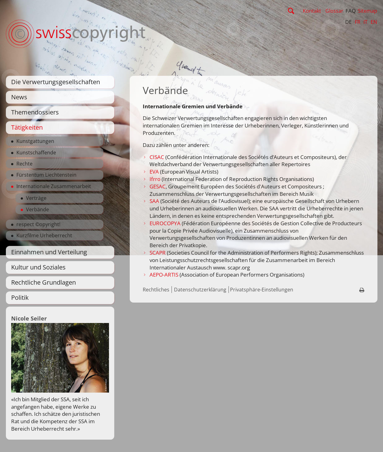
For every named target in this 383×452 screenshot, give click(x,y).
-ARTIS (170, 274)
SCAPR (158, 252)
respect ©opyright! (38, 224)
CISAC (157, 157)
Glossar (334, 10)
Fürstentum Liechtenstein (46, 174)
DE (348, 22)
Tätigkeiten (27, 127)
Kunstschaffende (36, 152)
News (19, 97)
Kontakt (312, 10)
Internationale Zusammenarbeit (53, 186)
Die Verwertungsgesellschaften (55, 82)
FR (357, 22)
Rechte (24, 163)
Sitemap (367, 10)
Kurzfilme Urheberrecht (44, 235)
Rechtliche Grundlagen (43, 282)
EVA (155, 171)
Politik (20, 297)
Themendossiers (35, 112)
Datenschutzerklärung (200, 289)
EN (374, 22)
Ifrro (155, 179)
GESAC (158, 186)
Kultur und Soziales (38, 267)
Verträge (36, 198)
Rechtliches (156, 289)
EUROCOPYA (165, 223)
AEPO (156, 274)
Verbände (37, 209)
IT (365, 22)
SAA (154, 200)
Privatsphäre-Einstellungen (261, 289)
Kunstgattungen (35, 141)
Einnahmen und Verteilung (49, 252)
